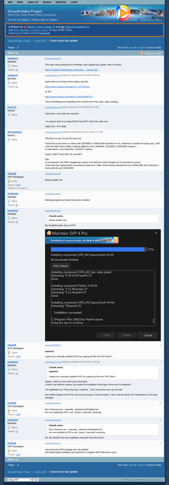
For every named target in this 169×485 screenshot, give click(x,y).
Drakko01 (13, 193)
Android (69, 26)
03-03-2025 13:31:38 (53, 174)
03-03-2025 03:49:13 (53, 107)
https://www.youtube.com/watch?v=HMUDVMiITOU (69, 96)
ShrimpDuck (15, 132)
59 (17, 205)
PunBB (132, 479)
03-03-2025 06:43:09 (53, 132)
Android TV (82, 26)
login (131, 47)
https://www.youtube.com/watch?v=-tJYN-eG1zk (67, 87)
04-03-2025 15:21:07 (53, 443)
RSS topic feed (153, 53)
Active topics (131, 19)
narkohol (13, 58)
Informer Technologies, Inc (152, 479)
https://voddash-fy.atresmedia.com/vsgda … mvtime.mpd (71, 70)
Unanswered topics (151, 19)
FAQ (17, 33)
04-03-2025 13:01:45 (53, 403)
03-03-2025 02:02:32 (53, 75)
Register (61, 2)
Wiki (10, 2)
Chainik (12, 173)
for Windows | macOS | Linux (28, 30)
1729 (18, 185)
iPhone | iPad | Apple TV (41, 26)
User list (32, 2)
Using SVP (40, 40)
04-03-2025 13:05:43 (53, 420)
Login (74, 2)
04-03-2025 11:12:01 (53, 362)
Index (20, 2)
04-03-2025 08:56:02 (53, 345)
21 (17, 70)
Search (47, 2)
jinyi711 (12, 107)
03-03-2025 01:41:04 (53, 58)
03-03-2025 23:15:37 (53, 211)
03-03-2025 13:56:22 (53, 194)
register (141, 47)
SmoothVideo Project (25, 11)
